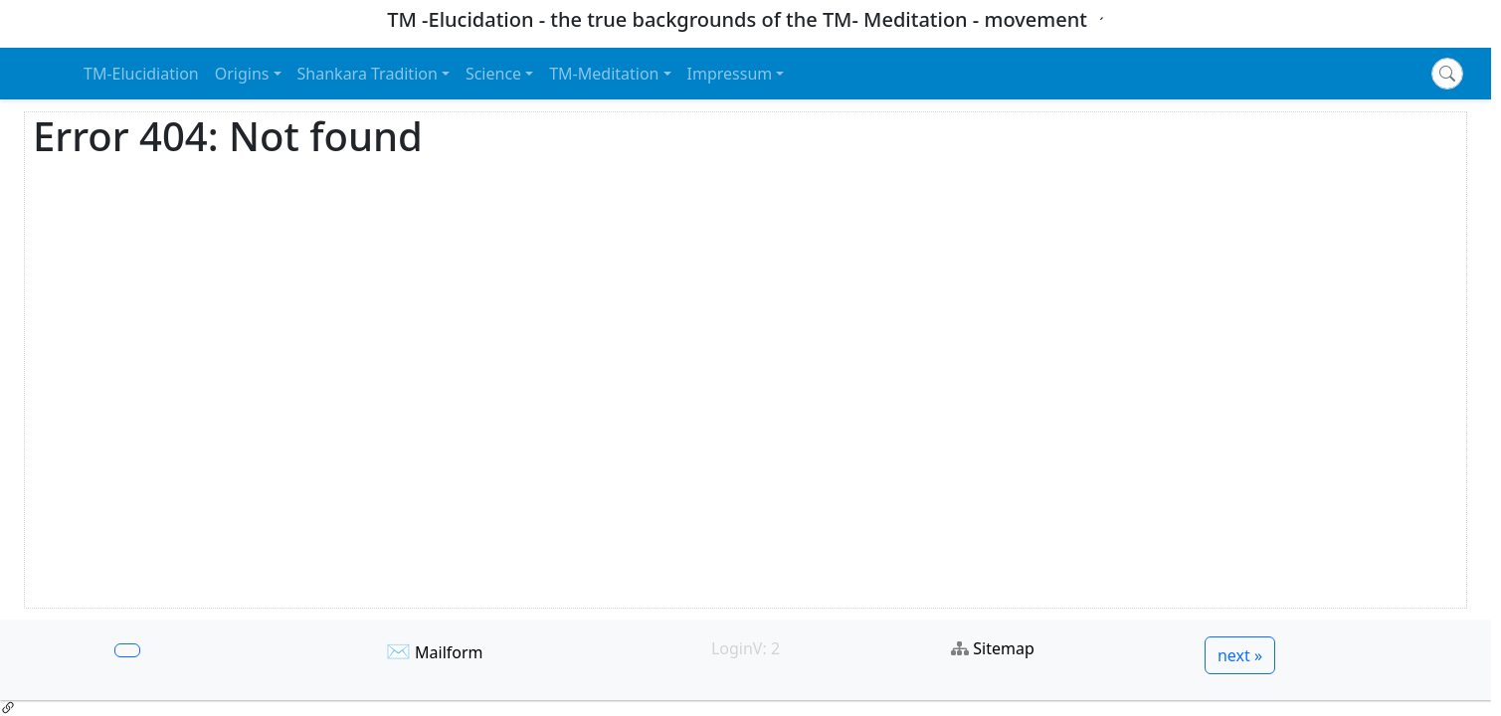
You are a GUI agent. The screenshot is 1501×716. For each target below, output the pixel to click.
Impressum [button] (730, 74)
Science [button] (493, 74)
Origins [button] (242, 74)
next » (1240, 655)
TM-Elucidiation (141, 74)
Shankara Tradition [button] (367, 74)
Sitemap (1003, 648)
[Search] (1447, 74)
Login (732, 648)
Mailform (449, 652)
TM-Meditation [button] (603, 74)
